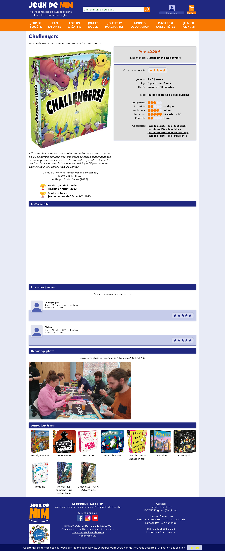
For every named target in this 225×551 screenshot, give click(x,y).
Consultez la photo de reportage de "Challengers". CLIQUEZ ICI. (112, 357)
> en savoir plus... (87, 535)
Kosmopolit (184, 443)
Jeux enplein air (188, 24)
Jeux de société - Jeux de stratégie (169, 132)
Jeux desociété (36, 24)
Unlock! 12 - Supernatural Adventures (64, 478)
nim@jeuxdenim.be (165, 532)
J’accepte (194, 547)
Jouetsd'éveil (93, 24)
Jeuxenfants (54, 24)
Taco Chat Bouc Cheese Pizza (136, 445)
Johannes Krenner (62, 172)
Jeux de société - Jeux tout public (168, 126)
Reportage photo (65, 43)
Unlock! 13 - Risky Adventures (88, 477)
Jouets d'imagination (114, 24)
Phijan (49, 327)
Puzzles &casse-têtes (165, 24)
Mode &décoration (140, 24)
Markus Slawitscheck (87, 172)
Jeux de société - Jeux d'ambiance (169, 136)
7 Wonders (160, 443)
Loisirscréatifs (74, 24)
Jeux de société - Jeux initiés (165, 129)
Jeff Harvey (77, 175)
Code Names (64, 443)
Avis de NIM (34, 43)
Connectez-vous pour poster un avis (112, 294)
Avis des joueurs (48, 43)
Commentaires (98, 43)
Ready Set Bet (40, 443)
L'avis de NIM (41, 204)
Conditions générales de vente (87, 532)
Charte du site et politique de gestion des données (88, 529)
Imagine (40, 475)
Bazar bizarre (112, 443)
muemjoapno (53, 302)
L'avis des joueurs (45, 287)
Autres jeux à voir (83, 43)
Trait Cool (88, 443)
